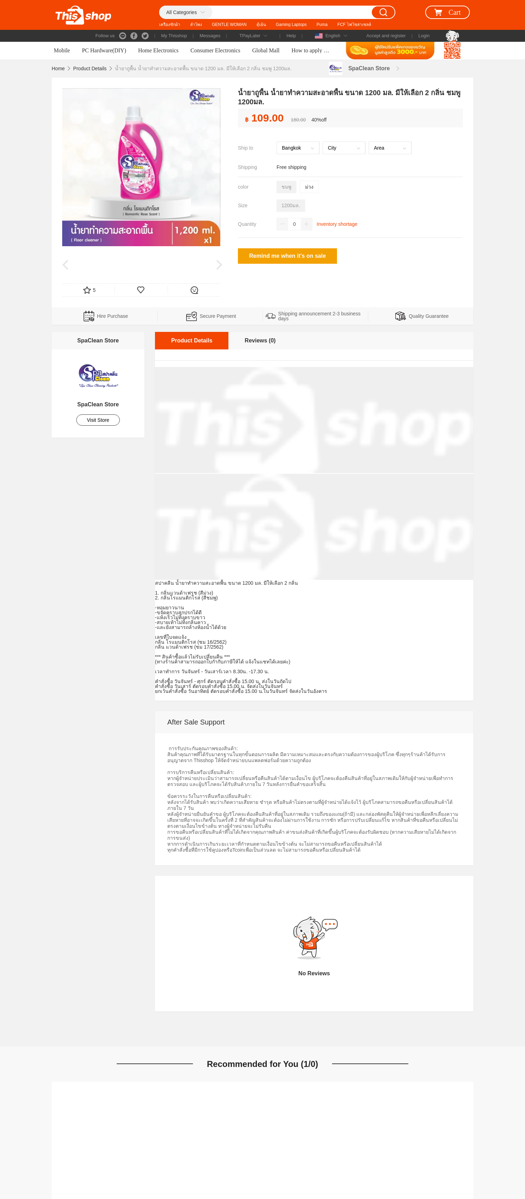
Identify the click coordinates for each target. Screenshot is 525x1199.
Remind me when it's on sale (287, 256)
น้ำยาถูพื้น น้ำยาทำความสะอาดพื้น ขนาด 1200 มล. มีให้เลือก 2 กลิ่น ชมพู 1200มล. (203, 68)
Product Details (89, 68)
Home (58, 68)
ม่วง (309, 187)
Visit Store (98, 420)
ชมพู (286, 187)
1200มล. (290, 205)
